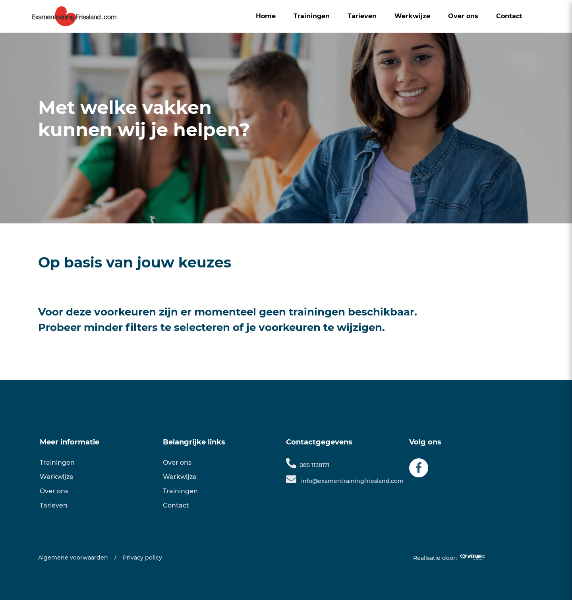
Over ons (463, 16)
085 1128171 (307, 465)
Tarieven (362, 16)
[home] (74, 16)
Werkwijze (412, 16)
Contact (509, 16)
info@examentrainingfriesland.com (345, 481)
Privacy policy (142, 557)
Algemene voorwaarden (73, 557)
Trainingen (312, 16)
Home (266, 16)
